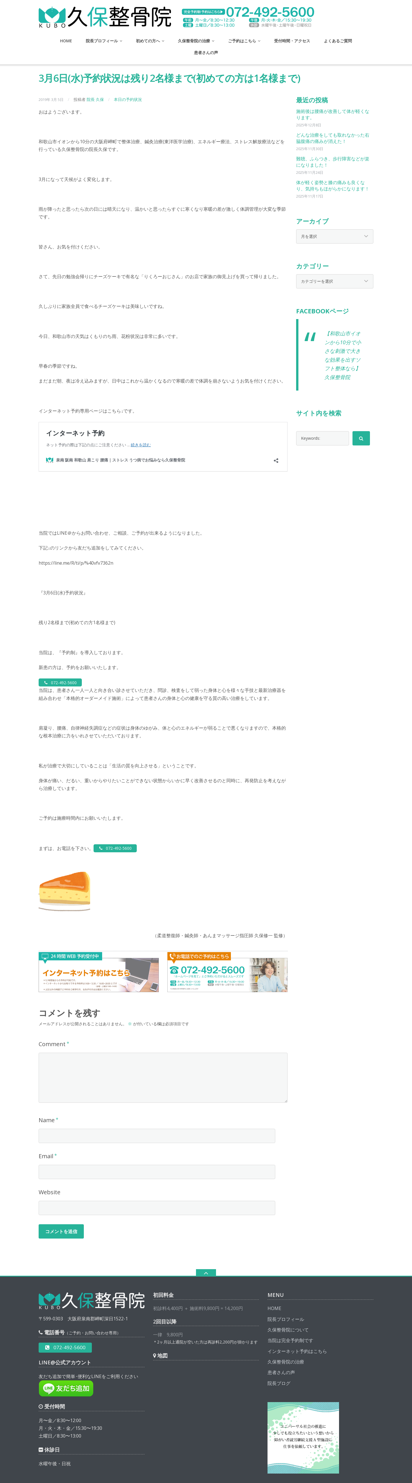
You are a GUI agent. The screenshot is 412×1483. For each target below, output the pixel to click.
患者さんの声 (206, 52)
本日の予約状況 (128, 99)
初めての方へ (148, 40)
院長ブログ (279, 1360)
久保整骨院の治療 (194, 40)
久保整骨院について (288, 1306)
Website (49, 1169)
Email (46, 1133)
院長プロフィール (102, 40)
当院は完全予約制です (290, 1317)
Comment (52, 1021)
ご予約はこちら (242, 40)
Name (47, 1097)
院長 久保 (95, 99)
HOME (66, 40)
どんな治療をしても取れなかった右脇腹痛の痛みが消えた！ (332, 138)
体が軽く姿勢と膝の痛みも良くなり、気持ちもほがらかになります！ (332, 185)
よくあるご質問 (338, 40)
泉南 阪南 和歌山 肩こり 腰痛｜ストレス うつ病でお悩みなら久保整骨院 (136, 1474)
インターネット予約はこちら (297, 1328)
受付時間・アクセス (292, 40)
